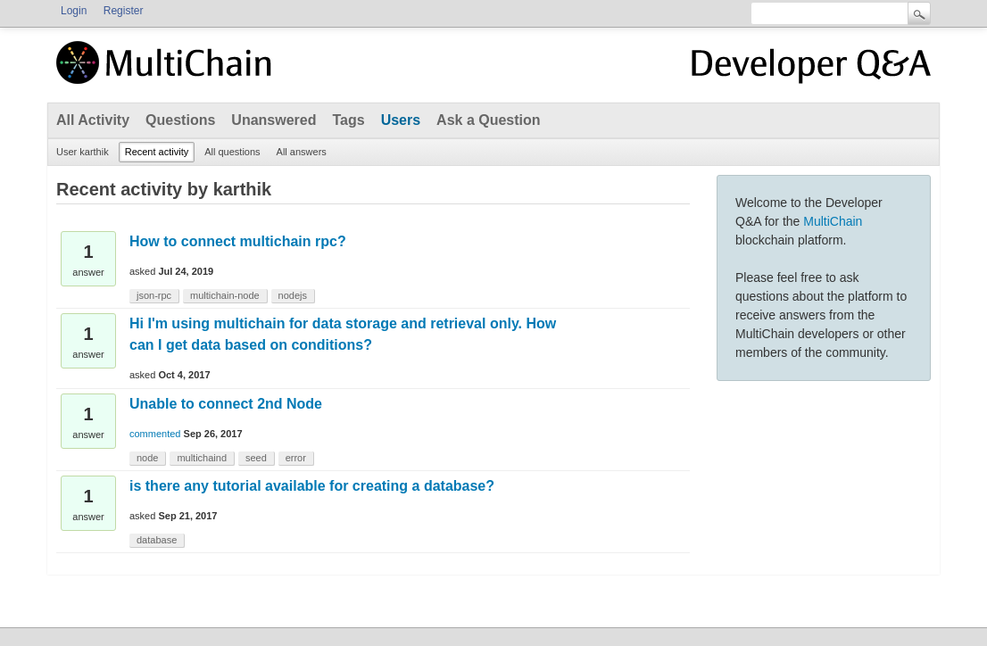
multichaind (202, 457)
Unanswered (273, 120)
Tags (348, 120)
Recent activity (157, 151)
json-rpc (154, 295)
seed (256, 457)
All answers (302, 151)
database (157, 539)
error (296, 457)
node (147, 457)
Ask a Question (488, 120)
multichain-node (225, 295)
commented (154, 433)
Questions (180, 120)
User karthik (82, 151)
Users (400, 120)
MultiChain (832, 221)
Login (74, 10)
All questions (232, 151)
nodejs (292, 295)
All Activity (92, 120)
